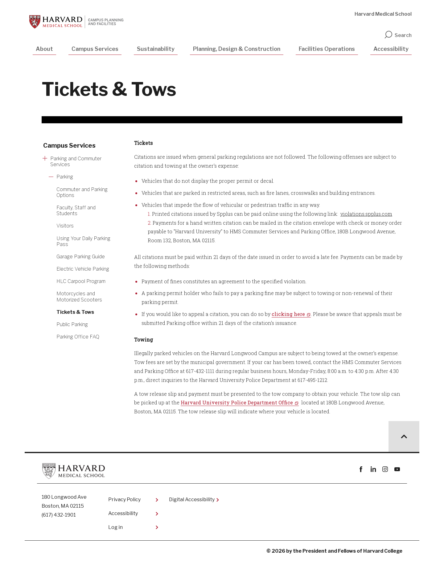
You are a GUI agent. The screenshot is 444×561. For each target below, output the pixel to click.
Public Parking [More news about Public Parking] (72, 324)
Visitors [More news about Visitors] (65, 226)
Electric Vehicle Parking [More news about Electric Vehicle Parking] (82, 269)
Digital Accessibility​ (192, 499)
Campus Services (95, 49)
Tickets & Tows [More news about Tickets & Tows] (75, 312)
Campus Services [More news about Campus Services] (69, 145)
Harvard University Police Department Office (237, 402)
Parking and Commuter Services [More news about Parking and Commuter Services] (75, 161)
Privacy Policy (124, 499)
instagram (385, 469)
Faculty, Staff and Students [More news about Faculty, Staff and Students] (76, 210)
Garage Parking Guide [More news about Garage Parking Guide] (80, 257)
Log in (115, 527)
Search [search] (398, 35)
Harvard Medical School (383, 14)
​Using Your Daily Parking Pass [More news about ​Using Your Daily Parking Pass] (83, 241)
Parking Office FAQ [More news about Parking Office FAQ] (77, 337)
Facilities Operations (327, 49)
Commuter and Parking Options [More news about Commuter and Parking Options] (82, 192)
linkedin (373, 469)
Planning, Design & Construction (236, 49)
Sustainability (156, 49)
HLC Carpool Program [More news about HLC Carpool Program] (80, 281)
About (44, 49)
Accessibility (391, 49)
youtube (397, 469)
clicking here (288, 314)
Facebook (361, 469)
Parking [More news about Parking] (64, 177)
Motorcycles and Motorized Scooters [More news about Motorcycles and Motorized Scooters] (79, 296)
